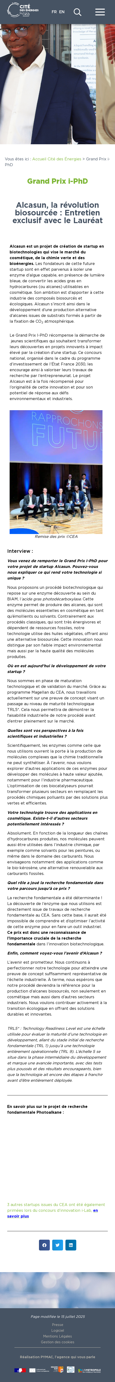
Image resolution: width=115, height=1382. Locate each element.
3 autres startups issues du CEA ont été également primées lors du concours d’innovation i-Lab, (56, 1210)
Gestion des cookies (57, 1342)
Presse (57, 1325)
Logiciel (57, 1330)
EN (61, 12)
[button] (44, 1245)
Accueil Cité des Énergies (56, 159)
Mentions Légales (57, 1336)
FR (54, 12)
